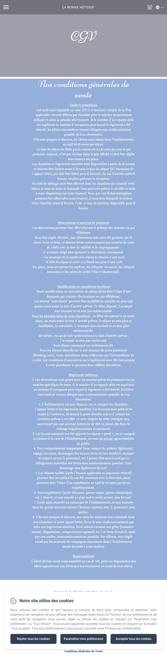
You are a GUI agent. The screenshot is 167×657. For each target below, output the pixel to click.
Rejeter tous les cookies (33, 639)
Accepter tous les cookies (133, 639)
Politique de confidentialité (122, 628)
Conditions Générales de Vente (83, 651)
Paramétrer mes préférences (83, 639)
